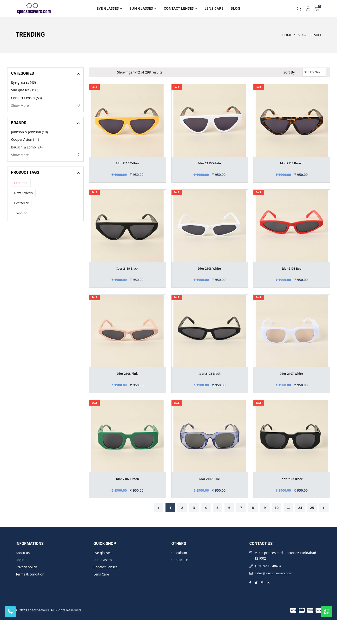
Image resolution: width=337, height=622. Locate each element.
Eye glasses (109, 8)
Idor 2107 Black (291, 478)
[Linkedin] (268, 584)
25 (312, 507)
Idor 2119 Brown (291, 163)
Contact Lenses (181, 8)
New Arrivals (23, 193)
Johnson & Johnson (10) (29, 132)
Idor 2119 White (210, 163)
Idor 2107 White (292, 373)
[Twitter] (256, 584)
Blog (235, 8)
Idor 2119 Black (127, 268)
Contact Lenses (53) (26, 97)
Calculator (179, 552)
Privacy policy (26, 567)
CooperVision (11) (25, 139)
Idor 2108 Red (291, 268)
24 (300, 507)
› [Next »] (323, 507)
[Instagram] (262, 584)
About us (23, 552)
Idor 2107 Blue (209, 478)
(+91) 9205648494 (269, 566)
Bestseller (21, 203)
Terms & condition (30, 574)
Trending (20, 213)
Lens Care (214, 8)
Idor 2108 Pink (127, 373)
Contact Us (180, 559)
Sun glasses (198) (24, 90)
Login (20, 559)
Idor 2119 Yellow (127, 163)
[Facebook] (250, 584)
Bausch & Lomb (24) (27, 147)
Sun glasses (143, 8)
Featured (20, 183)
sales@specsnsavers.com (275, 574)
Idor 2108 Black (209, 373)
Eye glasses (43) (23, 82)
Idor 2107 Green (127, 478)
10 (276, 507)
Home (287, 35)
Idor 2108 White (210, 268)
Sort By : (290, 72)
